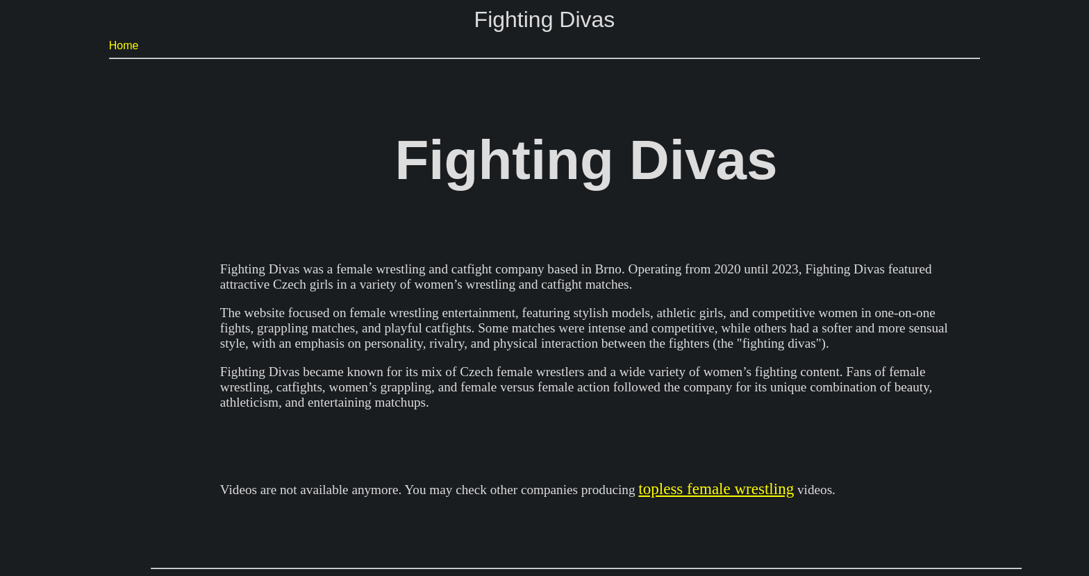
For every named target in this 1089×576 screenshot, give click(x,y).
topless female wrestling (716, 489)
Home (124, 45)
